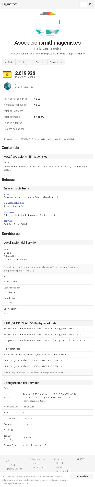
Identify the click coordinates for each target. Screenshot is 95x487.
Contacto (34, 463)
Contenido (24, 62)
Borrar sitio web (37, 467)
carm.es (8, 221)
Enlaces (40, 62)
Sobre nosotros (37, 459)
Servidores (56, 62)
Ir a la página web (46, 48)
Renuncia (58, 459)
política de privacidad (18, 483)
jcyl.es (7, 194)
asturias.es (9, 212)
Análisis (8, 62)
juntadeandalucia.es (14, 203)
